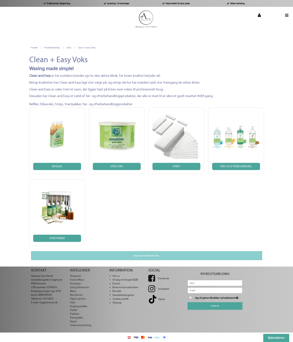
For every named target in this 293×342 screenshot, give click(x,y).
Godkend (215, 306)
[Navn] (215, 282)
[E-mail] (215, 290)
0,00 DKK (274, 15)
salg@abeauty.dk (48, 302)
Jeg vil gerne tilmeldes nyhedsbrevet (219, 297)
